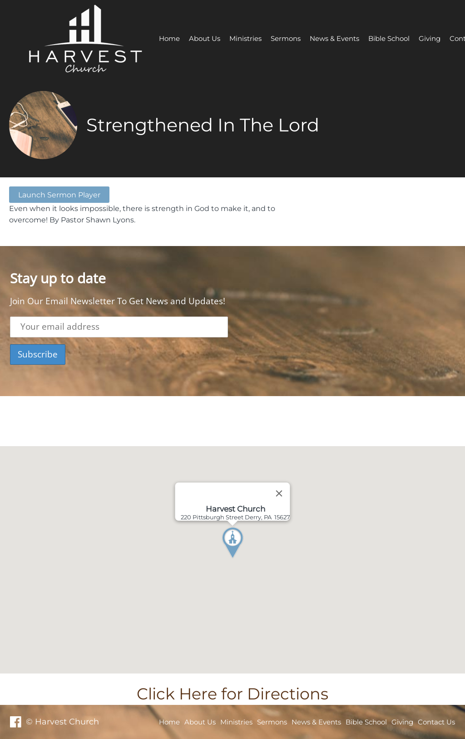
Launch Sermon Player (59, 194)
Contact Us (436, 722)
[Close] (279, 493)
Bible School (389, 38)
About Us (204, 38)
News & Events (334, 38)
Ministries (245, 38)
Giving (429, 38)
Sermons (286, 38)
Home (169, 38)
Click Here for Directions (232, 694)
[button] (249, 560)
